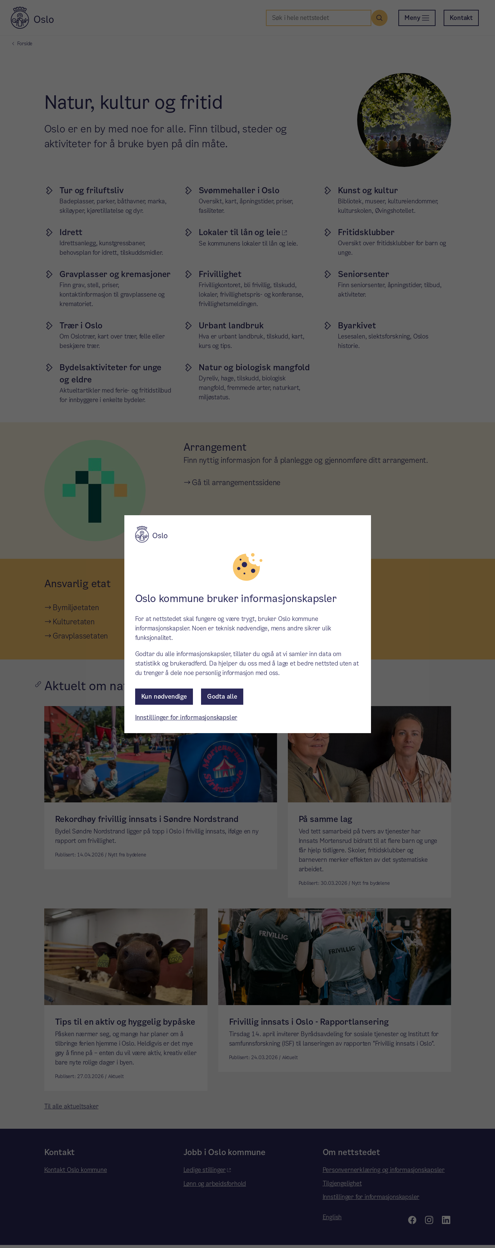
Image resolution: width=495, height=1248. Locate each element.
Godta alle (222, 696)
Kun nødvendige (164, 696)
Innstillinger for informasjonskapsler (186, 717)
